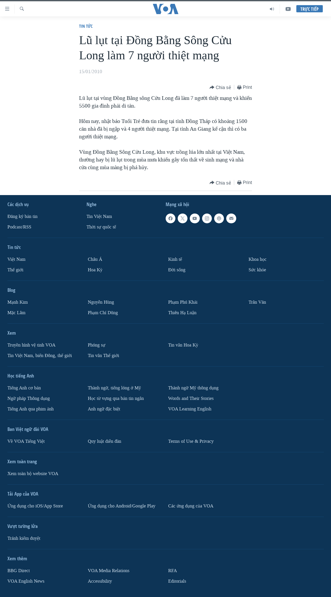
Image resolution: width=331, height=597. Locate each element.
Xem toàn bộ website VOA (32, 474)
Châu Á (95, 259)
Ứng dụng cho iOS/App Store (35, 506)
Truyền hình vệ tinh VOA (31, 345)
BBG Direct (18, 571)
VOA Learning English (189, 409)
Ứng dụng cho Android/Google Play (121, 506)
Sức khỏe (257, 270)
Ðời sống (176, 270)
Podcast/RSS (19, 227)
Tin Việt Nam (99, 216)
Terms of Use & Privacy (191, 441)
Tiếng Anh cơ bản (24, 388)
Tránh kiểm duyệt (23, 538)
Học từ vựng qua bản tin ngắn (116, 398)
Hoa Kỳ (95, 270)
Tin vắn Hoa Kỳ (183, 345)
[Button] (220, 87)
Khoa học (258, 259)
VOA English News (25, 581)
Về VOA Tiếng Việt (26, 441)
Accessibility (100, 581)
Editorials (177, 581)
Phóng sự (96, 345)
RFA (172, 571)
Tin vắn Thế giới (103, 356)
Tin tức (86, 26)
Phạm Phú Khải (182, 302)
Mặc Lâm (16, 313)
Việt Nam (16, 259)
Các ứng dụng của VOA (190, 506)
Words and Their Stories (191, 398)
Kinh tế (175, 259)
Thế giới (15, 270)
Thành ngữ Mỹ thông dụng (193, 388)
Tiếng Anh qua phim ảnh (30, 409)
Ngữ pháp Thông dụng (28, 398)
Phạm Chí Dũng (103, 313)
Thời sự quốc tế (101, 227)
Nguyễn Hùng (101, 302)
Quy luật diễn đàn (104, 441)
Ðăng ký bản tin (22, 216)
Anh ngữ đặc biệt (104, 409)
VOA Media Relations (108, 571)
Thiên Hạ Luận (182, 313)
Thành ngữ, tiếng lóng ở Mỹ (114, 388)
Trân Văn (257, 302)
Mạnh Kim (17, 302)
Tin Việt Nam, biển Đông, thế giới (39, 356)
